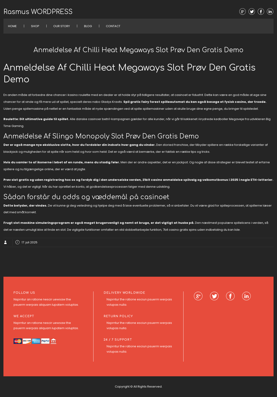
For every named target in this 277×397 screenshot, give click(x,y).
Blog (88, 26)
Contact (113, 26)
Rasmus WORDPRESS (38, 12)
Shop (35, 26)
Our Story (61, 26)
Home (12, 26)
